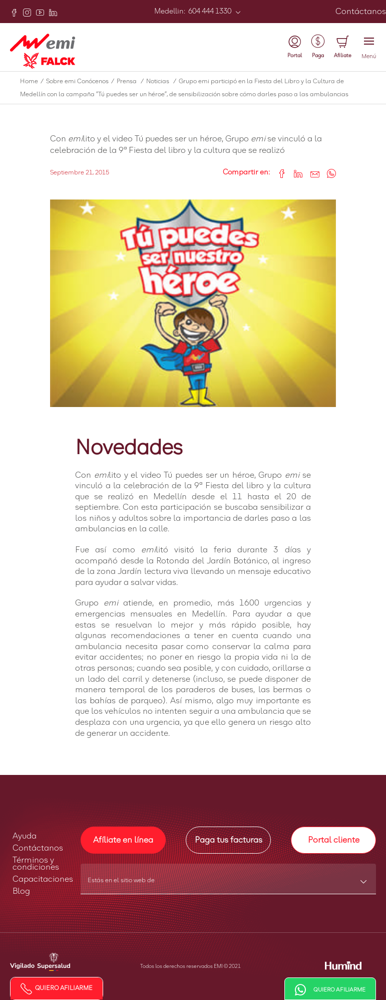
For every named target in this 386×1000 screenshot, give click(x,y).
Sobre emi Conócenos (81, 82)
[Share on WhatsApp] (327, 172)
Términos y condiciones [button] (36, 863)
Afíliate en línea (123, 840)
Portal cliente (333, 840)
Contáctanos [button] (38, 848)
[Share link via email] (311, 172)
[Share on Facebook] (278, 172)
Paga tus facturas (228, 840)
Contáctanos (360, 12)
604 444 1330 (209, 11)
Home (33, 82)
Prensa (131, 82)
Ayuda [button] (25, 836)
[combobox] (229, 883)
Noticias (162, 82)
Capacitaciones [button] (43, 879)
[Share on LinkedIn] (294, 172)
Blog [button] (21, 891)
